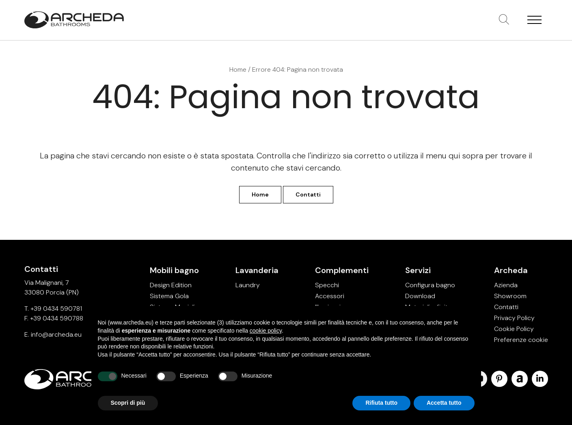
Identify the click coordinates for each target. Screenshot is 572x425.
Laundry (247, 285)
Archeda (511, 270)
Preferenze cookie (521, 339)
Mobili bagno (174, 270)
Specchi (327, 285)
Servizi (418, 270)
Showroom (510, 296)
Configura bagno (430, 285)
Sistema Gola (169, 296)
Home (237, 69)
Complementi (342, 270)
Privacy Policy (514, 318)
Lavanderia (256, 270)
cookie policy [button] (266, 330)
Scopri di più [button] (128, 402)
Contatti (308, 194)
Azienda (506, 285)
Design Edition (171, 285)
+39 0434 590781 (56, 308)
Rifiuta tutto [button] (381, 402)
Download (420, 296)
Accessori (329, 296)
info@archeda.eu (56, 334)
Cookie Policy (514, 329)
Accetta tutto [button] (444, 402)
